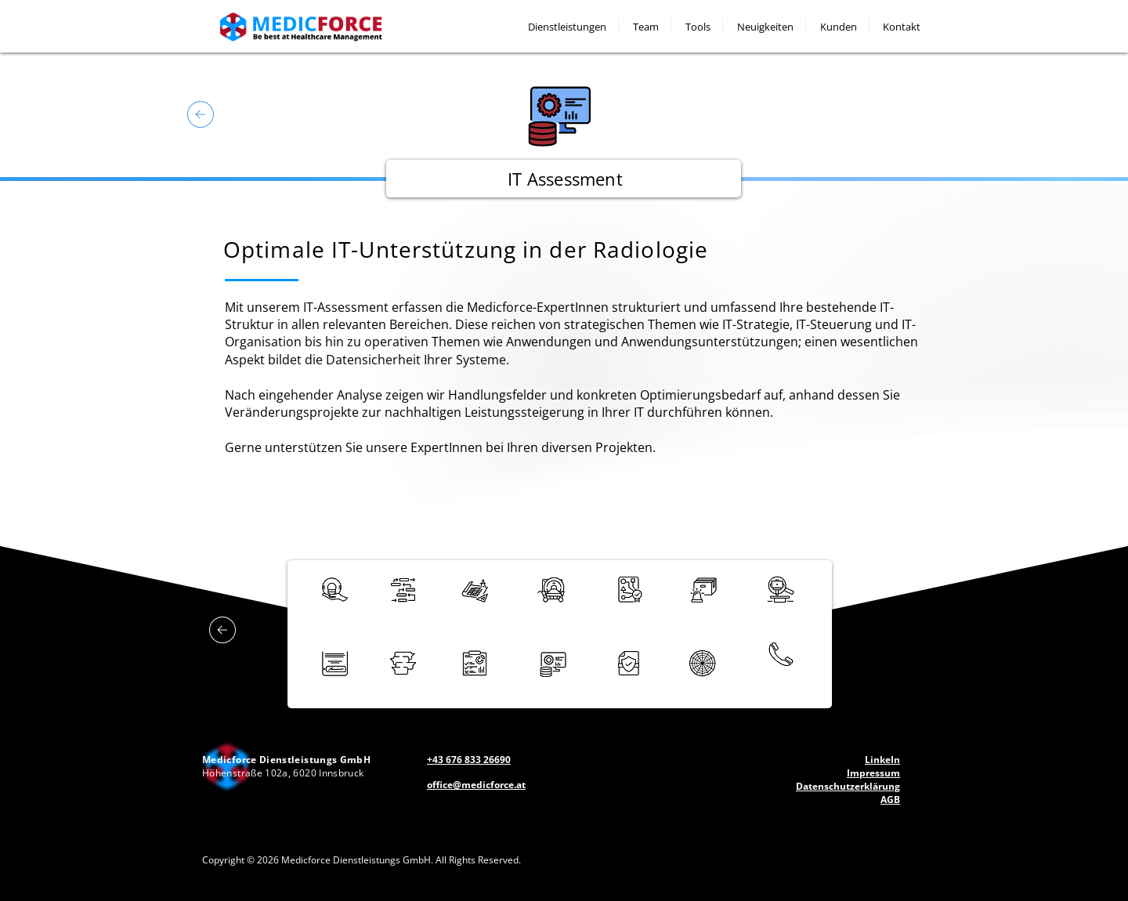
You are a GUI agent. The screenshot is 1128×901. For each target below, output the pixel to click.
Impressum (873, 773)
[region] (403, 596)
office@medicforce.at (476, 784)
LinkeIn (882, 759)
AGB (890, 799)
